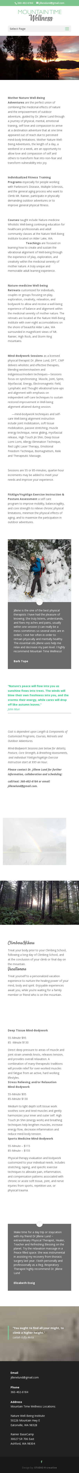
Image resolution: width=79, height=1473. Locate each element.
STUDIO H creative (45, 1467)
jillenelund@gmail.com (25, 1377)
